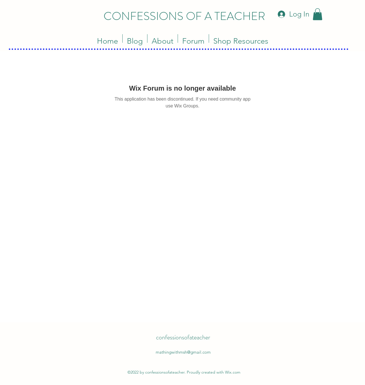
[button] (318, 14)
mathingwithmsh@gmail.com (183, 352)
